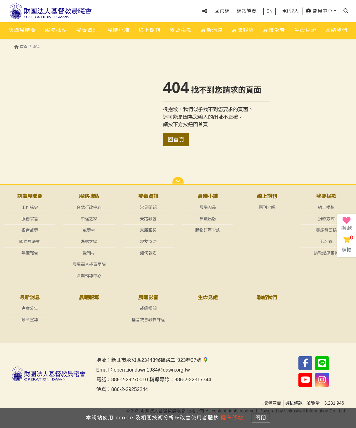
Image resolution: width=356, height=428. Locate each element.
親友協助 (148, 241)
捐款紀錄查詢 (326, 253)
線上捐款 (326, 207)
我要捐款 (181, 30)
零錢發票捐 (326, 230)
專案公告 (29, 308)
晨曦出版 (207, 218)
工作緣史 (29, 207)
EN (269, 11)
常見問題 (148, 207)
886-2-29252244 (129, 389)
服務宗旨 (29, 218)
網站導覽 (246, 11)
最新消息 (212, 30)
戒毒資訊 (87, 30)
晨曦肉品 (207, 207)
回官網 (221, 11)
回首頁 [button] (176, 140)
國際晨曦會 (29, 241)
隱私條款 (294, 403)
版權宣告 (272, 403)
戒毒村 (89, 230)
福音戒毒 (29, 230)
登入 (291, 11)
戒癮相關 (148, 308)
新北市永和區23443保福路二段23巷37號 (159, 360)
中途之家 (89, 218)
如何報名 (148, 253)
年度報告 (29, 253)
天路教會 (148, 218)
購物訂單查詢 (207, 230)
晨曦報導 (243, 30)
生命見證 (305, 30)
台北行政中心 (89, 207)
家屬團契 (148, 230)
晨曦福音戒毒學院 (89, 264)
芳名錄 (326, 241)
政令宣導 (29, 320)
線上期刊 (150, 30)
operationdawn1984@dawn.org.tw (152, 370)
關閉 (262, 417)
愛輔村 (89, 253)
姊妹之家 (89, 241)
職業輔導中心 (89, 275)
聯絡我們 (336, 30)
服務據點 (56, 30)
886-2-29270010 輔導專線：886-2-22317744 (161, 380)
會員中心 (319, 11)
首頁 (21, 46)
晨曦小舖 (118, 30)
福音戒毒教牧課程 (148, 320)
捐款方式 (326, 218)
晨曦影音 (274, 30)
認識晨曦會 (22, 30)
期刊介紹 (267, 207)
